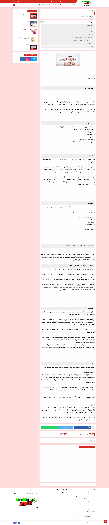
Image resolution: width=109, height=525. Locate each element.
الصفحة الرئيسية (90, 509)
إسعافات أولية (49, 5)
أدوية (29, 5)
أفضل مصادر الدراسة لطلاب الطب (81, 493)
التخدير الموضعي (25, 21)
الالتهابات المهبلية (25, 29)
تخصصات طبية (71, 5)
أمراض (36, 5)
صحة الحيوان (24, 5)
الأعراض (91, 28)
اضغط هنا (63, 492)
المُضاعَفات (90, 34)
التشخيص (90, 43)
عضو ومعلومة (63, 5)
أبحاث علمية (42, 5)
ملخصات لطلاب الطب (71, 1)
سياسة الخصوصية (62, 1)
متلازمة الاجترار (89, 25)
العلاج (91, 46)
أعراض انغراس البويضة (24, 14)
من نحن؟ (56, 1)
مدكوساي (83, 522)
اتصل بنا (51, 1)
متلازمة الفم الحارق (25, 45)
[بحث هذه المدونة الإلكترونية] (28, 493)
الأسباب (91, 31)
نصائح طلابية (56, 5)
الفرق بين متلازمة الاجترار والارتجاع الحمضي (82, 40)
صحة (33, 5)
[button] (82, 427)
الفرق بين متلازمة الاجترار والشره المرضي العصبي (81, 37)
